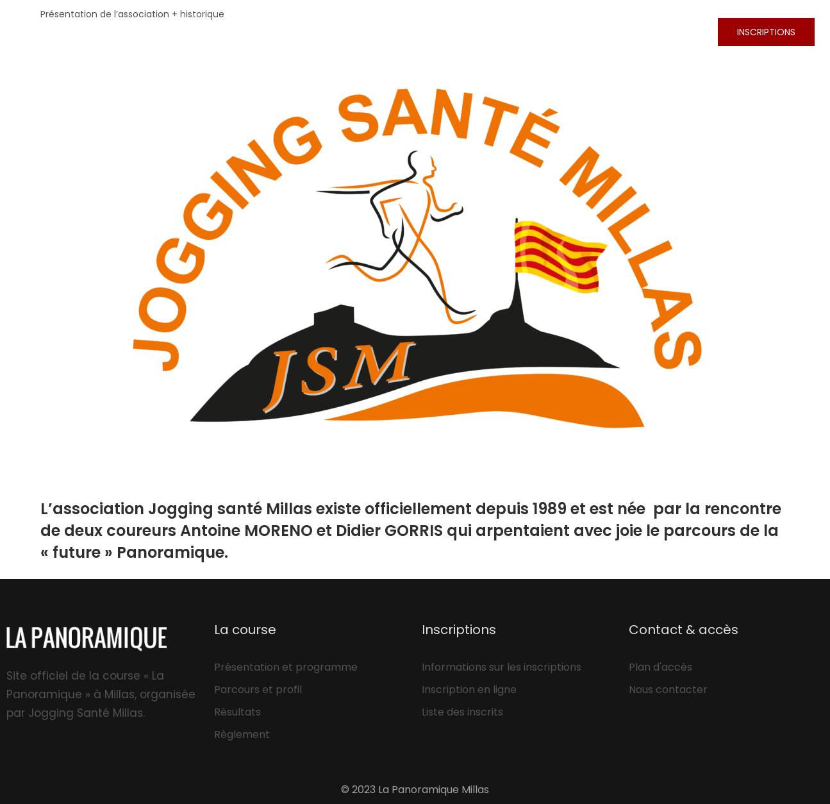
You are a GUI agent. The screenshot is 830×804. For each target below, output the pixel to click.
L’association (645, 32)
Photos (397, 32)
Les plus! (553, 32)
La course (321, 32)
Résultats (472, 32)
